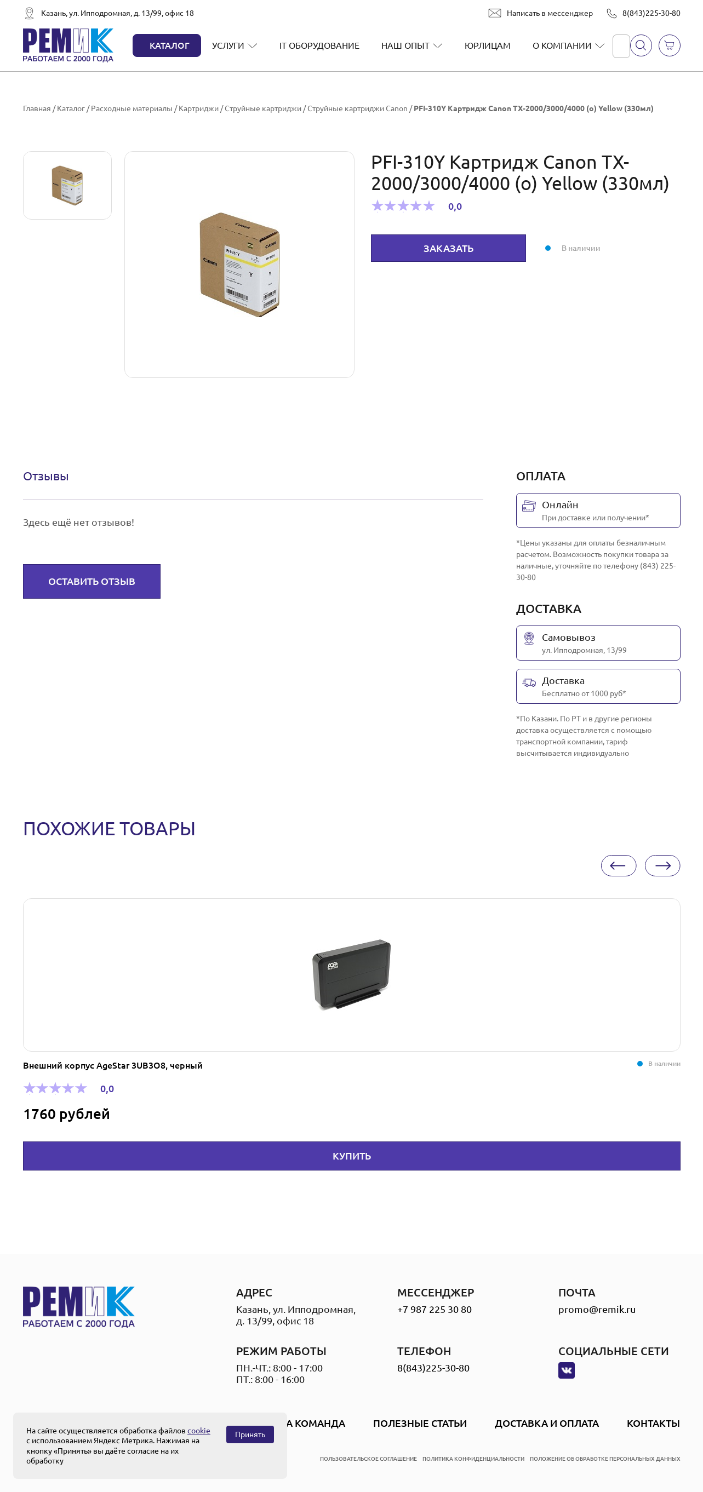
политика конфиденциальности (473, 1459)
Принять (250, 1434)
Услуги (228, 45)
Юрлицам (488, 45)
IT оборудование (319, 45)
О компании (562, 45)
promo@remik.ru (597, 1309)
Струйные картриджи (263, 108)
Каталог (170, 45)
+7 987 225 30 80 (434, 1309)
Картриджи (199, 108)
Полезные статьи (420, 1423)
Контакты (653, 1423)
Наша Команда (303, 1423)
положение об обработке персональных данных (605, 1459)
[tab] (46, 476)
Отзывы (46, 476)
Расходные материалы (132, 108)
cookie (198, 1430)
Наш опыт (405, 45)
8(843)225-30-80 (651, 13)
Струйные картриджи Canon (357, 108)
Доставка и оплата (547, 1423)
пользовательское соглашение (368, 1459)
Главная (37, 108)
